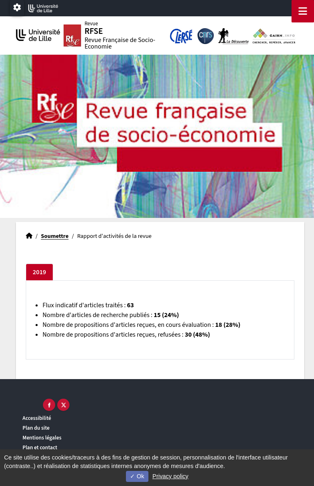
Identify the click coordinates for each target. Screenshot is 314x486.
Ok (137, 476)
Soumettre (55, 236)
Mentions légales (41, 438)
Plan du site (35, 428)
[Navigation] (303, 11)
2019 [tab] (39, 272)
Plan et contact (39, 447)
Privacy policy (170, 476)
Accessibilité (36, 418)
